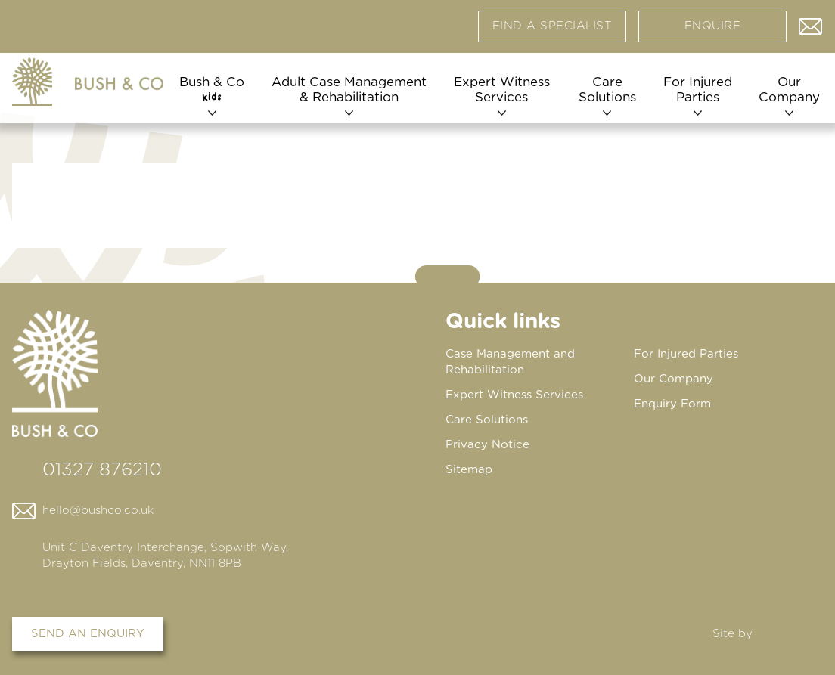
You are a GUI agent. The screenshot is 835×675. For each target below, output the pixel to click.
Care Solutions (607, 90)
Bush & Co (211, 89)
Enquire (712, 26)
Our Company (789, 90)
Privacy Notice (487, 445)
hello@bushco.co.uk (98, 510)
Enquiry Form (672, 404)
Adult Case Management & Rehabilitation (349, 90)
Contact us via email (811, 23)
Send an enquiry (87, 633)
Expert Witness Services (502, 90)
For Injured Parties (697, 90)
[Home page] (87, 81)
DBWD (790, 634)
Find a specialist (552, 26)
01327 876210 (102, 470)
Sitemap (468, 469)
